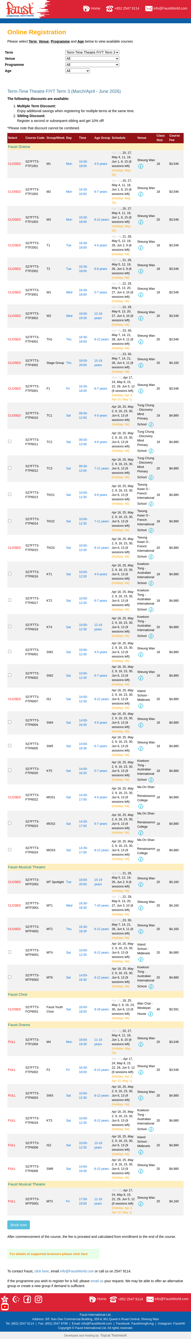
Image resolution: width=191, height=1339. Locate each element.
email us (97, 1281)
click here (42, 1271)
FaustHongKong (142, 1323)
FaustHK (179, 1323)
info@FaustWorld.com (166, 8)
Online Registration (36, 32)
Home (91, 8)
